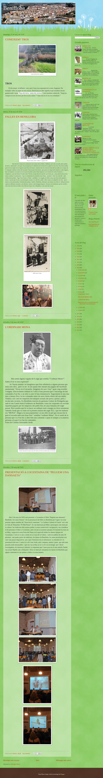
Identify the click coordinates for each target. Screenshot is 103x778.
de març (80, 292)
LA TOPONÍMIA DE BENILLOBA (87, 124)
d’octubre (80, 275)
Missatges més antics (63, 760)
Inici (37, 760)
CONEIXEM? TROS (17, 39)
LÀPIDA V (85, 68)
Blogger (62, 774)
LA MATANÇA (86, 136)
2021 (78, 259)
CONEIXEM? (86, 112)
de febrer (80, 307)
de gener (80, 310)
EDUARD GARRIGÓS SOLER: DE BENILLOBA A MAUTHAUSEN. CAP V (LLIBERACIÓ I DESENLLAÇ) (90, 150)
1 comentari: (25, 315)
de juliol (80, 281)
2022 (78, 256)
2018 (78, 267)
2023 (78, 254)
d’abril (80, 289)
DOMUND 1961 (86, 78)
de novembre (81, 272)
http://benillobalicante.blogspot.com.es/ (94, 225)
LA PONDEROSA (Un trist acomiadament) (89, 90)
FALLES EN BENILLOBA (20, 116)
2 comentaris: (26, 461)
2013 (78, 324)
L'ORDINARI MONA (17, 327)
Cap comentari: (26, 105)
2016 (78, 316)
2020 (78, 262)
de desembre (81, 270)
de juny (80, 283)
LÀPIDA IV (85, 57)
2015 (78, 319)
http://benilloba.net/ (94, 222)
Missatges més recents (11, 760)
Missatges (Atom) (15, 764)
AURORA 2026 (86, 46)
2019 (78, 265)
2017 (78, 313)
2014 (78, 322)
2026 (78, 246)
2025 (78, 248)
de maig (80, 286)
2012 (78, 327)
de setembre (81, 278)
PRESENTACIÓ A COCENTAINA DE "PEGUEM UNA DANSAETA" (88, 303)
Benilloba (14, 8)
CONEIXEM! (86, 102)
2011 (78, 330)
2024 (78, 251)
